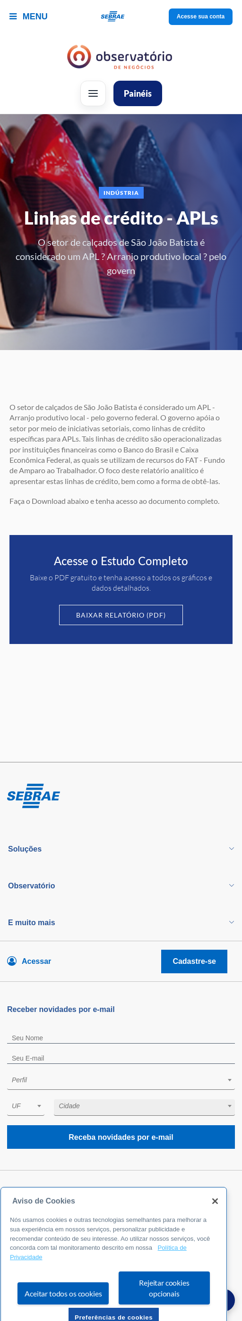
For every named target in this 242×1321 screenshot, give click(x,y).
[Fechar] (215, 1216)
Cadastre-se (194, 961)
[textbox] (126, 1080)
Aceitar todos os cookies (63, 1308)
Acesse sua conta (201, 16)
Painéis (138, 93)
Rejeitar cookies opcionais (164, 1303)
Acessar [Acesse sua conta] (36, 961)
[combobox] (121, 1081)
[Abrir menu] (93, 93)
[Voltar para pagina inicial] (121, 796)
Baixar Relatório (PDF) (121, 615)
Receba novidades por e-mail (121, 1137)
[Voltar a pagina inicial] (121, 17)
